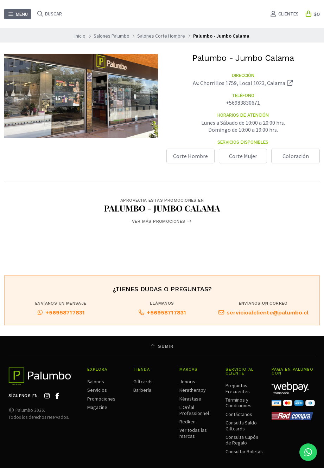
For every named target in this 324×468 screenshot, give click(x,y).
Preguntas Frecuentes (237, 388)
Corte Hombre (190, 156)
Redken (187, 421)
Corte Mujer (243, 156)
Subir (162, 346)
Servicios (97, 390)
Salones (95, 381)
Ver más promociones (162, 221)
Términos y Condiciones (238, 403)
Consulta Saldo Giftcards (241, 425)
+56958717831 (61, 314)
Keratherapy (192, 390)
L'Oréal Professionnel (194, 410)
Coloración (295, 156)
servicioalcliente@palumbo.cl (263, 314)
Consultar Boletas (244, 451)
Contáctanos (238, 414)
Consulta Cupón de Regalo (241, 440)
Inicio (80, 36)
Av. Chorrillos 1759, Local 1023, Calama (243, 82)
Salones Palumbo (111, 36)
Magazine (97, 407)
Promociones (101, 399)
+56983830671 (243, 102)
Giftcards (143, 381)
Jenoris (187, 381)
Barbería (142, 390)
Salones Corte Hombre (161, 36)
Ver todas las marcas (193, 433)
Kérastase (190, 399)
